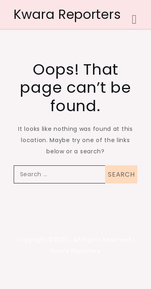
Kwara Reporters (67, 14)
